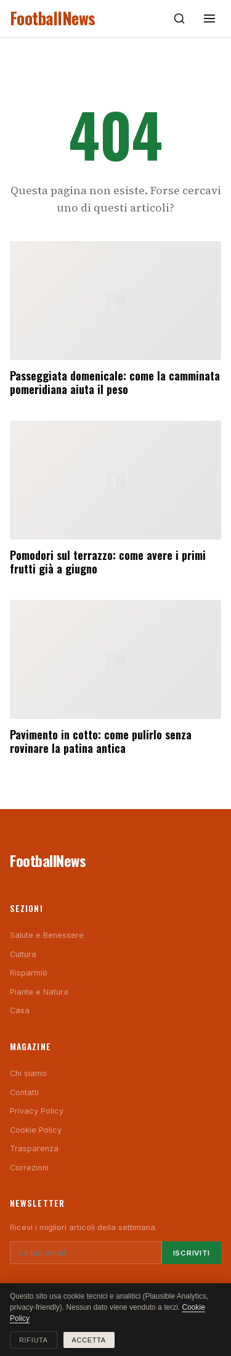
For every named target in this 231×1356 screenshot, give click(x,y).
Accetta (89, 1340)
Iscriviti (191, 1253)
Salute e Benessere (47, 935)
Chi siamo (28, 1073)
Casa (20, 1010)
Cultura (23, 954)
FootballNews (52, 18)
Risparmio (28, 972)
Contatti (24, 1092)
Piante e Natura (39, 991)
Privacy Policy (36, 1111)
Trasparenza (34, 1148)
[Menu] (209, 18)
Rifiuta (33, 1340)
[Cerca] (179, 18)
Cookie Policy (36, 1130)
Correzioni (29, 1167)
